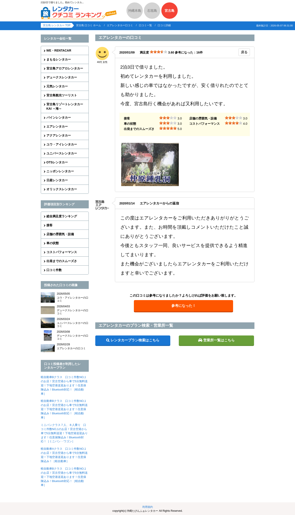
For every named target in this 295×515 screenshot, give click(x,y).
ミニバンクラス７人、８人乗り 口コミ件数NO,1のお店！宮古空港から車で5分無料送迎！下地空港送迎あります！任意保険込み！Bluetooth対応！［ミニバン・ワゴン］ (64, 433)
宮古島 (169, 10)
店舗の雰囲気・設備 (60, 234)
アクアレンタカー (58, 135)
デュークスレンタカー (61, 77)
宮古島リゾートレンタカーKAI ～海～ (64, 106)
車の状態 (52, 243)
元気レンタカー (57, 86)
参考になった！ (183, 306)
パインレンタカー (58, 117)
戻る (244, 52)
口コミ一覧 (145, 25)
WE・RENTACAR (58, 50)
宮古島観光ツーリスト (61, 95)
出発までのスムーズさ (61, 261)
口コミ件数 (54, 270)
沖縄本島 (134, 10)
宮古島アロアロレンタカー (64, 68)
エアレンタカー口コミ (120, 25)
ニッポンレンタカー (60, 171)
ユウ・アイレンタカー (61, 144)
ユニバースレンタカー (61, 153)
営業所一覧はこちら (219, 340)
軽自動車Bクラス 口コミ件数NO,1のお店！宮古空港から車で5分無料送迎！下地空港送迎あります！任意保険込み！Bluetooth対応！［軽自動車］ (64, 385)
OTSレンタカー (57, 162)
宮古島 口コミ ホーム (88, 25)
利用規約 (147, 506)
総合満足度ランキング (61, 216)
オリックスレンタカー (61, 189)
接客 (49, 225)
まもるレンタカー (58, 59)
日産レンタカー (57, 180)
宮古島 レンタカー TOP (57, 25)
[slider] (158, 52)
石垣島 (152, 10)
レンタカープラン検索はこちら (135, 340)
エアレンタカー (57, 126)
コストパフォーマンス (61, 252)
